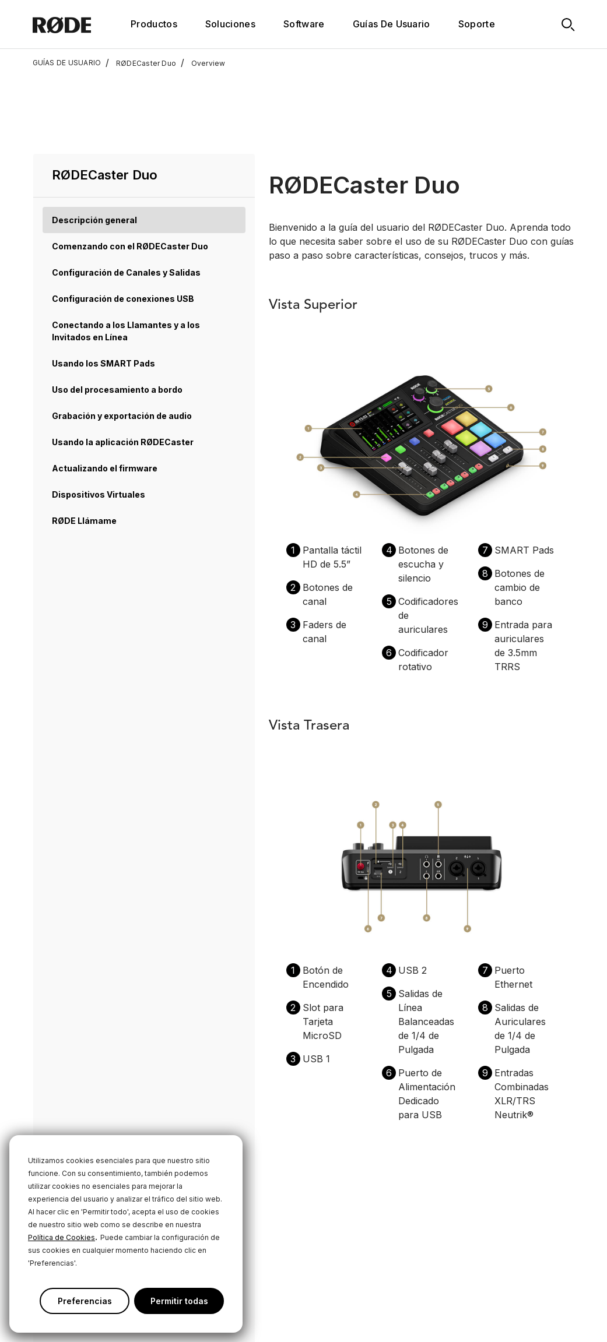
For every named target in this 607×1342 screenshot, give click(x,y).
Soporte (476, 24)
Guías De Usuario (391, 24)
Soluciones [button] (230, 24)
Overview (203, 63)
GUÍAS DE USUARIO (67, 63)
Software (304, 24)
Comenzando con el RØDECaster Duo (130, 169)
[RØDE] (78, 24)
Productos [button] (154, 24)
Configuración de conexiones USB (123, 222)
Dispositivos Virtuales (98, 417)
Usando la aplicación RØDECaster (123, 365)
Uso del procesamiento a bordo (117, 313)
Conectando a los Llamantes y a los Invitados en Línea (126, 254)
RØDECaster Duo (141, 63)
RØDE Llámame (84, 444)
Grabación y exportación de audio (122, 339)
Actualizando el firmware (104, 391)
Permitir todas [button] (179, 1301)
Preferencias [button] (85, 1301)
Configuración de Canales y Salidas (126, 195)
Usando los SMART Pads (103, 286)
